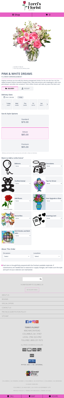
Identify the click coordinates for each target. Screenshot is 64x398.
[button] (32, 361)
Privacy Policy (18, 390)
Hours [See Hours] (53, 396)
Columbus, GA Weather (21, 387)
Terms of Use (46, 390)
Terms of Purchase (33, 390)
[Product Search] (32, 279)
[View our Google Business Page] (30, 323)
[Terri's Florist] (32, 10)
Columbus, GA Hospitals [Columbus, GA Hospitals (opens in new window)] (34, 381)
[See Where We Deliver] (32, 290)
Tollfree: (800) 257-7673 (32, 340)
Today (20, 97)
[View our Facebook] (27, 323)
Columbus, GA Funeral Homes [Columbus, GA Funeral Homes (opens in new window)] (13, 381)
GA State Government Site (41, 387)
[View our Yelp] (37, 323)
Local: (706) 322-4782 (32, 337)
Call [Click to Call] (11, 396)
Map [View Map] (32, 396)
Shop (16, 14)
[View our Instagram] (33, 323)
